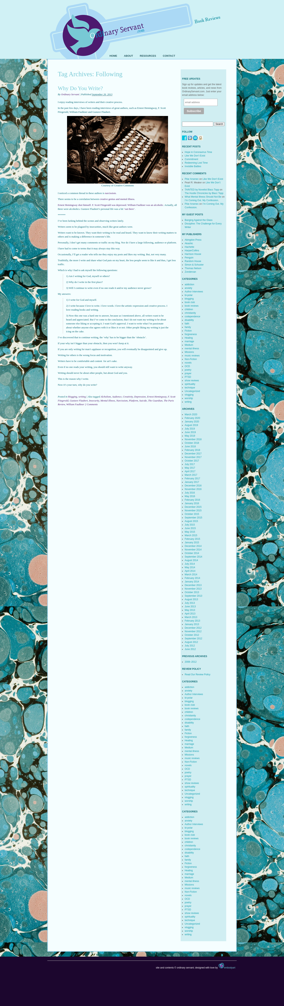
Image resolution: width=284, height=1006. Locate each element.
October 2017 (192, 460)
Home (113, 55)
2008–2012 (191, 661)
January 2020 (192, 421)
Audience (116, 396)
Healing (189, 337)
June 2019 (190, 432)
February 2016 (192, 499)
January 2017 (192, 482)
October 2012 (192, 635)
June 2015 (190, 528)
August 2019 (191, 425)
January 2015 (192, 542)
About (128, 55)
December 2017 (193, 453)
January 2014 (192, 581)
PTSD (188, 377)
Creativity (128, 396)
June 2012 (190, 649)
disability (189, 320)
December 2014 (193, 546)
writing (82, 396)
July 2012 (190, 645)
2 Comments (91, 404)
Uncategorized (192, 391)
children (189, 309)
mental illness (192, 348)
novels (188, 362)
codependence (192, 316)
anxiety (188, 288)
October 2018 (192, 443)
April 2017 (190, 471)
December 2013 (193, 585)
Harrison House (193, 254)
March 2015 (191, 535)
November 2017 (193, 457)
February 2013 (192, 620)
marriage (189, 341)
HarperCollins (192, 250)
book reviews (192, 305)
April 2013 (190, 613)
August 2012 (191, 642)
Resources (148, 55)
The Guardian (155, 400)
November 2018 (193, 439)
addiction (189, 284)
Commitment (191, 159)
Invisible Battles (193, 166)
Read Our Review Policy (197, 674)
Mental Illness (107, 400)
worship (189, 398)
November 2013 (193, 588)
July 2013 (190, 603)
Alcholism (106, 396)
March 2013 (191, 617)
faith (187, 323)
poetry (188, 369)
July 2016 (190, 492)
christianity (190, 313)
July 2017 (190, 464)
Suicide (143, 400)
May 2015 (190, 531)
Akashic (189, 243)
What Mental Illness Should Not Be (203, 196)
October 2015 (192, 514)
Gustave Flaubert (79, 400)
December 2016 (193, 485)
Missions (189, 352)
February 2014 (192, 578)
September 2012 (193, 638)
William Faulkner (75, 404)
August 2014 (191, 560)
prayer (188, 373)
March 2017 (191, 475)
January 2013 (192, 624)
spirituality (190, 384)
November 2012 (193, 631)
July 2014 (190, 563)
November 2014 (193, 549)
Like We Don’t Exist (195, 155)
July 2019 (190, 428)
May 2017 (190, 467)
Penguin (189, 257)
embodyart (226, 967)
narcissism (110, 193)
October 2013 (192, 592)
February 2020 (192, 418)
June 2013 (190, 606)
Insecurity (94, 400)
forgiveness (191, 334)
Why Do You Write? (80, 88)
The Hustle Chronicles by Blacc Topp (204, 193)
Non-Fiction (191, 359)
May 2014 (190, 567)
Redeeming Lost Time (196, 162)
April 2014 (190, 571)
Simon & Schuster (194, 264)
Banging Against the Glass (199, 220)
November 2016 (193, 489)
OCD (187, 366)
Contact (169, 55)
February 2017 (192, 478)
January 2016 (192, 503)
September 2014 (193, 556)
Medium (189, 345)
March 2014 (191, 574)
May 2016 (190, 496)
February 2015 (192, 539)
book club (190, 302)
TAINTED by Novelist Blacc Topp (202, 189)
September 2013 (193, 595)
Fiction (188, 330)
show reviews (192, 380)
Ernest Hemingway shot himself (74, 204)
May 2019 (190, 435)
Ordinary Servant (70, 94)
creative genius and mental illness (117, 199)
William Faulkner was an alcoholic (145, 204)
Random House (193, 261)
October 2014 (192, 553)
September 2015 (193, 517)
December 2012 (193, 627)
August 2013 (191, 599)
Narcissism (122, 400)
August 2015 (191, 521)
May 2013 (190, 610)
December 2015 (193, 507)
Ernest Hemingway (157, 396)
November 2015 (193, 510)
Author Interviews (194, 291)
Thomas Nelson (193, 268)
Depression (140, 396)
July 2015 (190, 524)
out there (129, 208)
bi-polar (189, 295)
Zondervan (190, 271)
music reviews (192, 355)
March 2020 (191, 414)
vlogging (189, 394)
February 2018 (192, 450)
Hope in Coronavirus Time (198, 152)
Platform (133, 400)
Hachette (189, 247)
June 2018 (190, 446)
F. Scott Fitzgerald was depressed (109, 204)
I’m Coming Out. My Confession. (202, 200)
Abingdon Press (193, 239)
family (188, 327)
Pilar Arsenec (192, 179)
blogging (72, 396)
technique (190, 387)
